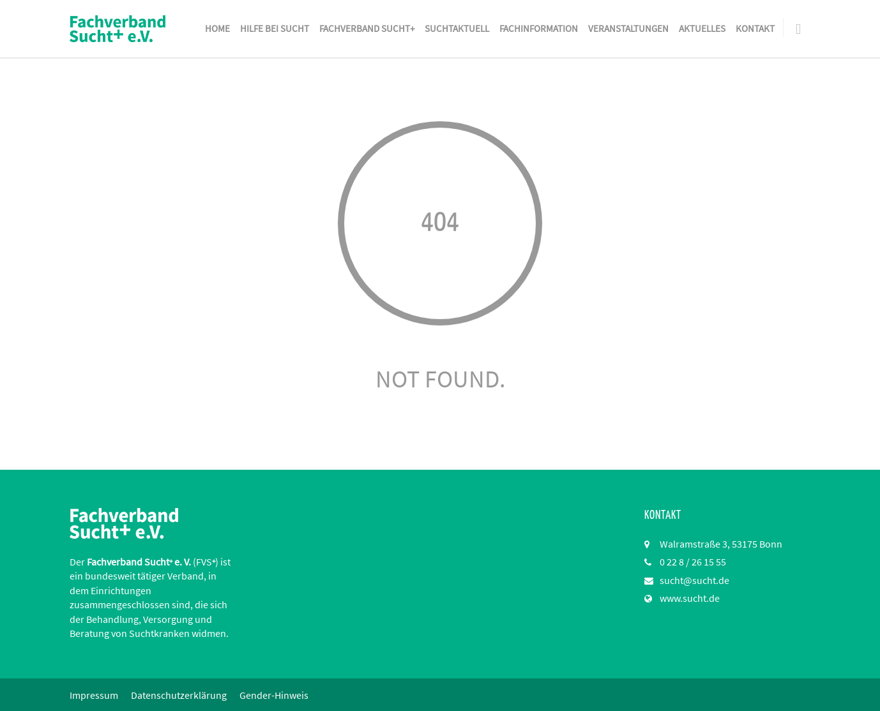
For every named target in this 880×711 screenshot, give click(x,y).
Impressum (94, 695)
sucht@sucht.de (694, 580)
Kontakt (755, 28)
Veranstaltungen (628, 28)
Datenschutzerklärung (179, 695)
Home (217, 28)
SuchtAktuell (457, 28)
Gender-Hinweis (273, 695)
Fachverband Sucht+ (366, 28)
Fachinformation (538, 28)
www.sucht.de (690, 598)
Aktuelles (702, 28)
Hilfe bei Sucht (274, 28)
